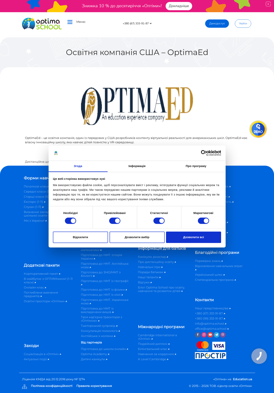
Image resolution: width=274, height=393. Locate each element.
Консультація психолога (100, 331)
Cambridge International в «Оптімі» (157, 337)
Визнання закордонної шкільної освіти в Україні (44, 213)
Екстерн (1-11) (34, 202)
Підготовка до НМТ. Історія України (101, 256)
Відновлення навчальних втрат (219, 267)
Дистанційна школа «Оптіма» (47, 161)
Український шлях (210, 274)
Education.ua (242, 379)
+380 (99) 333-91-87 (210, 318)
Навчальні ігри (150, 267)
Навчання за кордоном (157, 354)
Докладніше (179, 6)
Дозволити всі (193, 237)
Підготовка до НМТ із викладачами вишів (97, 310)
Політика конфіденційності (51, 386)
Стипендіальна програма (215, 280)
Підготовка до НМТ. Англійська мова (104, 265)
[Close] (268, 4)
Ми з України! (35, 220)
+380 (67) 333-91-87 (210, 313)
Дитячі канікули (94, 359)
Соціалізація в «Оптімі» (42, 354)
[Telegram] (216, 335)
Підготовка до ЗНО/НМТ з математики (101, 248)
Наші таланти (149, 277)
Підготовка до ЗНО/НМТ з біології (101, 274)
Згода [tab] (78, 166)
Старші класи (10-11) (39, 196)
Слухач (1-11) (33, 207)
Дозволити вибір (137, 237)
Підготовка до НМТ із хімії (102, 295)
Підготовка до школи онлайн (104, 349)
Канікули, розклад (153, 257)
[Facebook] (197, 335)
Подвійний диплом (154, 344)
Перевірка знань (209, 261)
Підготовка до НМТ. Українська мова (104, 301)
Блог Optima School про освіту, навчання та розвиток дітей (161, 289)
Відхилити (80, 237)
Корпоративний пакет (42, 273)
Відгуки (145, 282)
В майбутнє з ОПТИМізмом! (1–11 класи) (48, 280)
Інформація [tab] (137, 166)
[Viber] (223, 335)
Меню (76, 22)
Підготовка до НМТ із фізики (104, 289)
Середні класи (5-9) (39, 191)
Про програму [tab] (196, 166)
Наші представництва (213, 308)
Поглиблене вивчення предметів (41, 294)
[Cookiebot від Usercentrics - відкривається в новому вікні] (204, 153)
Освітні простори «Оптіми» (45, 301)
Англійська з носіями (98, 336)
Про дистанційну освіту (157, 262)
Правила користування (94, 386)
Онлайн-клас (35, 287)
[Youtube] (210, 335)
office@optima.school (212, 329)
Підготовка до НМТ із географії (104, 282)
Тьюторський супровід (99, 326)
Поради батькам (151, 272)
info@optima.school (210, 323)
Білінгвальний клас (153, 349)
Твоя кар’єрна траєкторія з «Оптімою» (101, 318)
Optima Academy (95, 354)
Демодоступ (217, 23)
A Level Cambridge (153, 359)
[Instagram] (204, 335)
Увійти (243, 23)
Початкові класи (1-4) (41, 186)
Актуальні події (36, 359)
